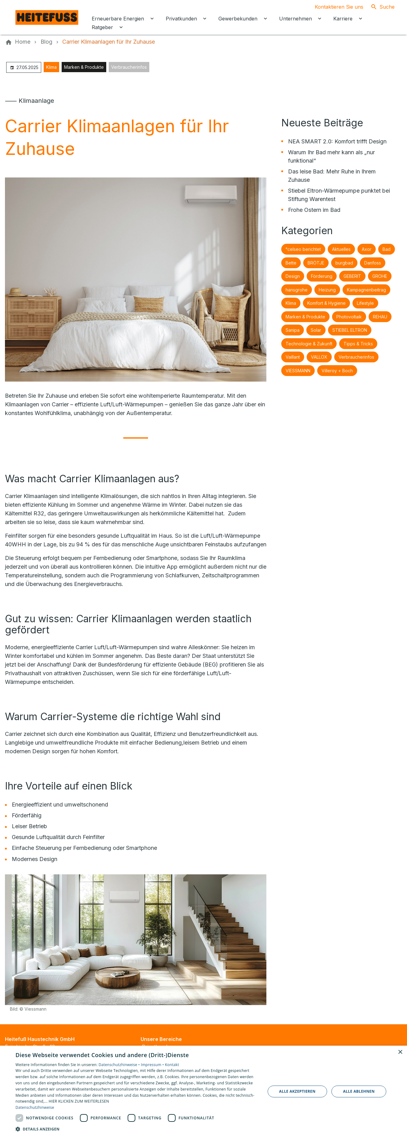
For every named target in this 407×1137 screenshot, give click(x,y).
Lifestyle (365, 303)
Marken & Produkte (84, 67)
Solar (316, 330)
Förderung (321, 276)
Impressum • (153, 1064)
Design (293, 276)
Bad (387, 249)
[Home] (22, 42)
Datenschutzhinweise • (119, 1064)
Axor (366, 249)
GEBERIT (352, 276)
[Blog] (46, 42)
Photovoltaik (349, 316)
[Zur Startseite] (47, 17)
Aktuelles (341, 249)
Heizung (327, 289)
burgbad (344, 262)
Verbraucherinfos (129, 67)
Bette (291, 262)
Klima (51, 67)
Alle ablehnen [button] (358, 1091)
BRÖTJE (316, 262)
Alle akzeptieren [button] (297, 1091)
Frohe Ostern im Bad (314, 210)
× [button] (400, 1052)
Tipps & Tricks (358, 343)
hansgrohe (297, 289)
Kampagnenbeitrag (366, 289)
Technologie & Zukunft (309, 343)
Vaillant (293, 357)
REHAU (380, 316)
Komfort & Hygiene (326, 303)
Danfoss (372, 262)
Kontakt (172, 1064)
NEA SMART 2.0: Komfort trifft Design (337, 141)
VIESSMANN (298, 370)
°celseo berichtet (303, 249)
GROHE (379, 276)
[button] (136, 1128)
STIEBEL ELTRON (349, 330)
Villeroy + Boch (337, 370)
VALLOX (319, 357)
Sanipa (293, 330)
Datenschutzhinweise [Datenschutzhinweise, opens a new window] (34, 1107)
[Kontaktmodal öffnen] (334, 6)
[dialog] (203, 1091)
